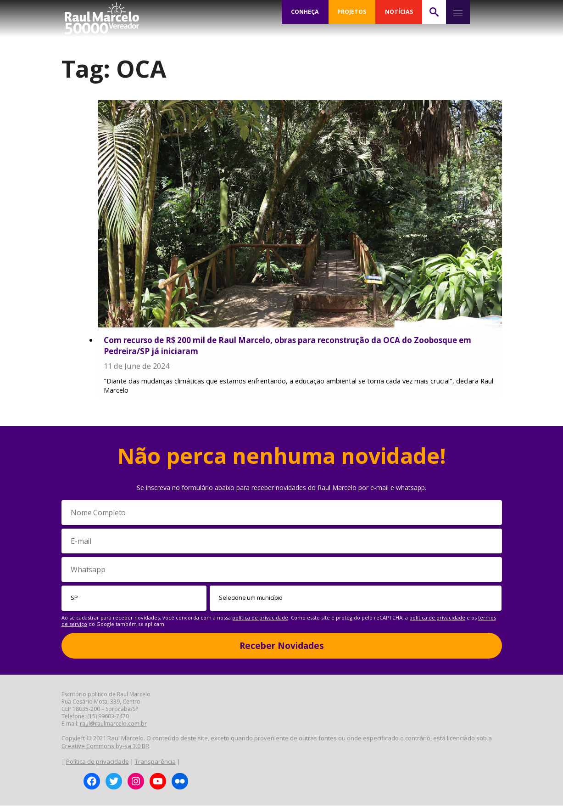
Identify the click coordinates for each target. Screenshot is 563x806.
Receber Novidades (282, 646)
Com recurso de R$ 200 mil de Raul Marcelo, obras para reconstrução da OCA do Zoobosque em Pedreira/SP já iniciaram (287, 345)
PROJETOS (352, 12)
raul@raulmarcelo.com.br (113, 724)
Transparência (155, 761)
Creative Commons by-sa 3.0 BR (105, 746)
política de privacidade (260, 617)
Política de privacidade (97, 761)
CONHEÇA (305, 12)
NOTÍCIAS (399, 12)
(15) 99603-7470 (108, 717)
